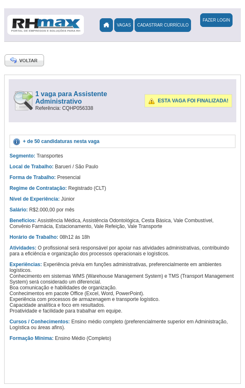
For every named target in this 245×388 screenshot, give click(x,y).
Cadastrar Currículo (163, 25)
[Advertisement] (133, 187)
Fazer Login (216, 20)
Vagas (124, 25)
